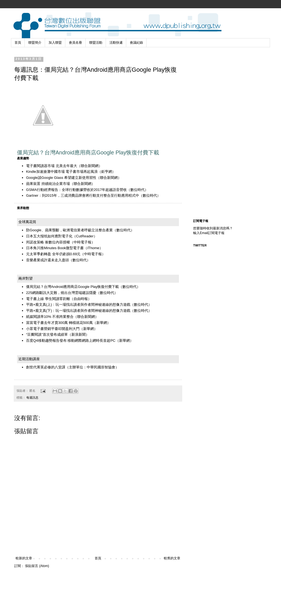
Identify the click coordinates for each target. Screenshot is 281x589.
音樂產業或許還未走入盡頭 (47, 260)
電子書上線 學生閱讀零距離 (48, 299)
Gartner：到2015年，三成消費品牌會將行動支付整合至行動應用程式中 (82, 195)
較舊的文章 (172, 558)
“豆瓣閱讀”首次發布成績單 (47, 334)
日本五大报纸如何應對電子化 (49, 236)
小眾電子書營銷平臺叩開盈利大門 (53, 329)
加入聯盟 (55, 43)
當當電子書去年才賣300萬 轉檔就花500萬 (59, 323)
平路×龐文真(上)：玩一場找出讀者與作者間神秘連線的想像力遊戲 (78, 304)
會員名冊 (75, 43)
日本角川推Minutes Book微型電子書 (55, 248)
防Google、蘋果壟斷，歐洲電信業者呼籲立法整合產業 (69, 230)
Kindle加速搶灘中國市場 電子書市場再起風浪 (62, 172)
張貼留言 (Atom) (37, 566)
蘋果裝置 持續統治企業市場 (48, 184)
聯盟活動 (95, 43)
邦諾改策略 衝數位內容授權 (48, 242)
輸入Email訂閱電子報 (208, 233)
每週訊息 (32, 397)
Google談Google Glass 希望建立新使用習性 (61, 178)
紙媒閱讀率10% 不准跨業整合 (50, 317)
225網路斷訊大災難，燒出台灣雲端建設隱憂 (61, 293)
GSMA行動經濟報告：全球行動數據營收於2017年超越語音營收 (76, 190)
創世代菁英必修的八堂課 (45, 367)
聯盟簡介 (34, 43)
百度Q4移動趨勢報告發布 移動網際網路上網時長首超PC (71, 340)
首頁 (18, 43)
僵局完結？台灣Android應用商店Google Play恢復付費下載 (72, 287)
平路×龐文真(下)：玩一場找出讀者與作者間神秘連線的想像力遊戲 (78, 311)
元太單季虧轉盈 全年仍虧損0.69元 (53, 254)
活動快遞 (116, 43)
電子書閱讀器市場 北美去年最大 (51, 166)
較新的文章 (24, 558)
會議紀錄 (136, 43)
